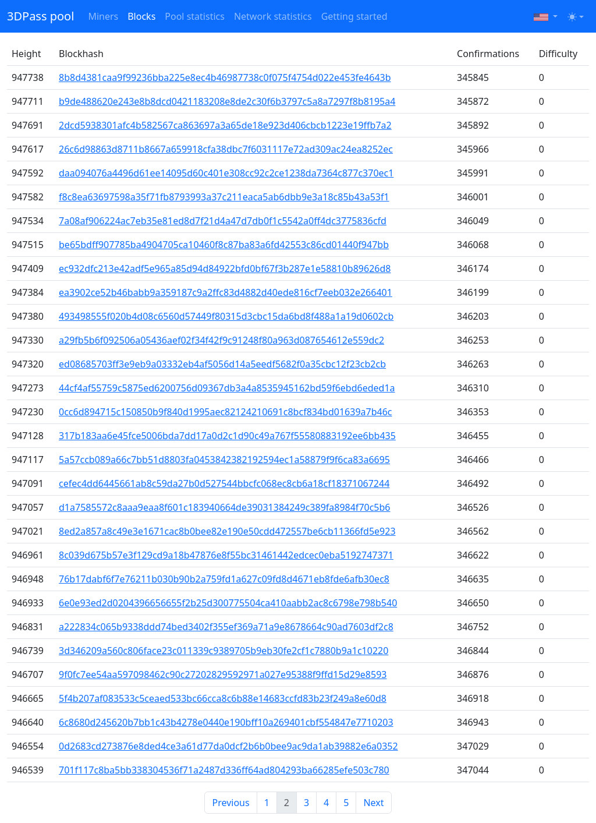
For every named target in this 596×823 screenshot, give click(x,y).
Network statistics (273, 16)
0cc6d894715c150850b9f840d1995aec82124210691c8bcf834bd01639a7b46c (225, 411)
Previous (230, 802)
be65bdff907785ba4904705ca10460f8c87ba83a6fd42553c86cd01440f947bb (224, 244)
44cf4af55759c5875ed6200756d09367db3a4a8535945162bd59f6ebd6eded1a (227, 388)
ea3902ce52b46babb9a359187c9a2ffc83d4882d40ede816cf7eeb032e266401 (225, 292)
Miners (103, 16)
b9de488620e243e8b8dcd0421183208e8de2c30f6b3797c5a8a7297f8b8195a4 (227, 101)
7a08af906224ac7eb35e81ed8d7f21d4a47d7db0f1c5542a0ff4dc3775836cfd (222, 220)
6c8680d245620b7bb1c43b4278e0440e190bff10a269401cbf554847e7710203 (226, 722)
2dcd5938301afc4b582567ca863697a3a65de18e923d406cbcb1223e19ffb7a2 (225, 125)
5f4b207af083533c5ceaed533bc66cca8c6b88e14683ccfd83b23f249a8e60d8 (222, 698)
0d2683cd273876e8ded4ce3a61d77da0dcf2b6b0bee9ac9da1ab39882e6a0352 (228, 746)
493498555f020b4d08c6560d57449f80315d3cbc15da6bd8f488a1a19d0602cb (226, 316)
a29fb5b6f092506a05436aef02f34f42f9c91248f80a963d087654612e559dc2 (221, 340)
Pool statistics (195, 16)
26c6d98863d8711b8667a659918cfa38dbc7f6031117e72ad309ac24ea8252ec (226, 149)
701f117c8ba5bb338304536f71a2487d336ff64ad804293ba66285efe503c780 (224, 770)
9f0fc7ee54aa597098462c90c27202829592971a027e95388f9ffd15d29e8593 (222, 674)
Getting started (354, 16)
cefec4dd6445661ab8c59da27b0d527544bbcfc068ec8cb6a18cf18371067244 (224, 483)
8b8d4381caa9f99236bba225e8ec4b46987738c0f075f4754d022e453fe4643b (225, 77)
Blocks (141, 16)
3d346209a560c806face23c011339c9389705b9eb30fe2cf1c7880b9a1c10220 (223, 650)
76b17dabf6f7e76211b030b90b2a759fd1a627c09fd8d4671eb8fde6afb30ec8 (224, 579)
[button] (545, 16)
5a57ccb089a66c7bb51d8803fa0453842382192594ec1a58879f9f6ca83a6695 (224, 459)
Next (373, 802)
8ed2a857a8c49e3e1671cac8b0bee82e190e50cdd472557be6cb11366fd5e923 (227, 531)
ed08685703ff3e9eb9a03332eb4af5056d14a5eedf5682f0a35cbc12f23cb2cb (222, 364)
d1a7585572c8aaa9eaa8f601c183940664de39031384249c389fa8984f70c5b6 (224, 507)
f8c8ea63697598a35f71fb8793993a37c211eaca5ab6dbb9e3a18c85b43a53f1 (224, 196)
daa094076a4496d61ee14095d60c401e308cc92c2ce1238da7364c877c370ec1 (226, 173)
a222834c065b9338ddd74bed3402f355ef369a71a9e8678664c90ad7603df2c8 (226, 626)
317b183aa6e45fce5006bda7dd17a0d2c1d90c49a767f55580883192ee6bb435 (227, 435)
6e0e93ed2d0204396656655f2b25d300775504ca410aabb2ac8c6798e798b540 (228, 602)
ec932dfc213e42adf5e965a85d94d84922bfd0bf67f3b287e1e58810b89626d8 (225, 268)
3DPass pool (40, 16)
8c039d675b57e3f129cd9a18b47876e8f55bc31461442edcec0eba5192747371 (226, 555)
